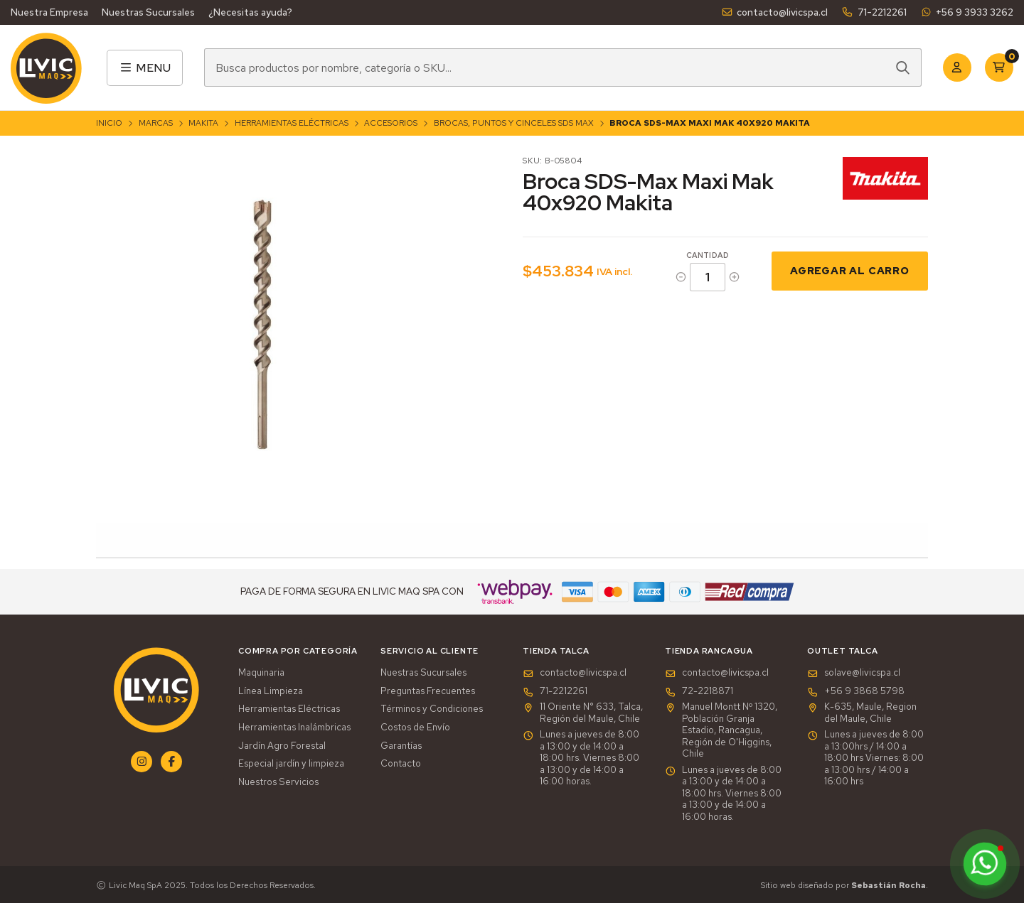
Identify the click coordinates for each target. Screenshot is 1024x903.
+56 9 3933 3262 (966, 12)
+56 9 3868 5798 (856, 691)
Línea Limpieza (270, 691)
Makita (203, 123)
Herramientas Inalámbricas (294, 727)
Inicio (109, 123)
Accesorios (390, 123)
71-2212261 (873, 12)
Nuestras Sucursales (148, 12)
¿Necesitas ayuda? (250, 12)
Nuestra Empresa (49, 12)
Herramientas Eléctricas (291, 123)
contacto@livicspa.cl (774, 12)
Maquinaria (261, 672)
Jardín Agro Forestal (282, 746)
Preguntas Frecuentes (427, 691)
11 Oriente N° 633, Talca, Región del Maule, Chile (583, 713)
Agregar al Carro (850, 270)
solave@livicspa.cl (853, 672)
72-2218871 (699, 691)
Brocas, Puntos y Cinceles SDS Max (514, 123)
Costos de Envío (415, 727)
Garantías (401, 746)
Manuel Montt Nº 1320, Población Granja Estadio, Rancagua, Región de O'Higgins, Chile (721, 730)
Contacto (400, 763)
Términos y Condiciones (431, 709)
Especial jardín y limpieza (291, 763)
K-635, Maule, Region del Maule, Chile (862, 713)
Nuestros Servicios (278, 782)
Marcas (156, 123)
